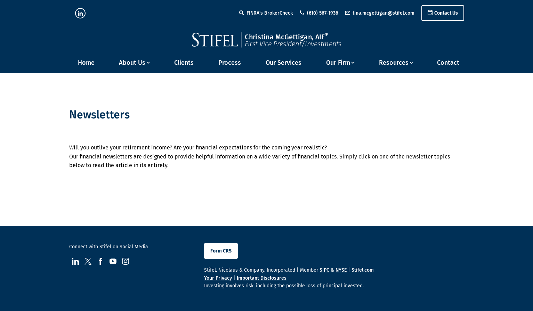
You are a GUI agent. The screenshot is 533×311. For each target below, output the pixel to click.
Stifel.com (363, 270)
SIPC (324, 270)
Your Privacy (218, 278)
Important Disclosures (261, 278)
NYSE (341, 270)
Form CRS (221, 251)
